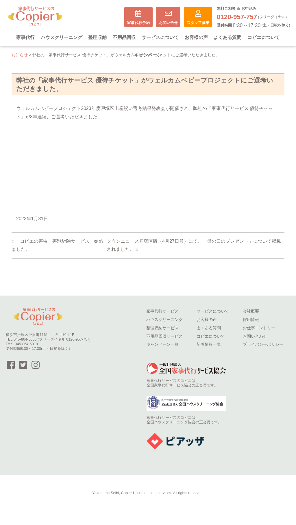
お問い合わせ (255, 336)
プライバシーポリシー (263, 344)
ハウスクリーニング (61, 37)
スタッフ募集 (198, 17)
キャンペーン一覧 (162, 344)
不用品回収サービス (164, 336)
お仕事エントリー (259, 328)
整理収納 (97, 37)
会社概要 (251, 311)
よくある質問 (227, 37)
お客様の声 (196, 37)
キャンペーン (148, 55)
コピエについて (263, 37)
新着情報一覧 (209, 344)
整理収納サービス (162, 328)
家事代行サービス (162, 311)
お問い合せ (168, 17)
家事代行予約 (138, 17)
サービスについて (160, 37)
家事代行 (25, 37)
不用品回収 (124, 37)
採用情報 (251, 319)
